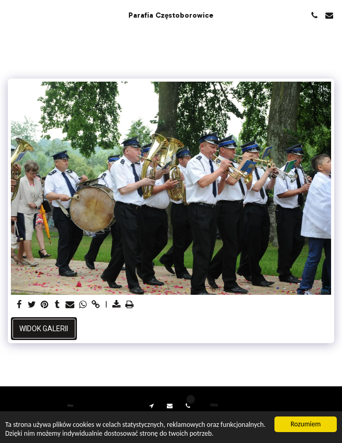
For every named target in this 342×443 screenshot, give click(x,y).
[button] (11, 15)
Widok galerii (43, 328)
